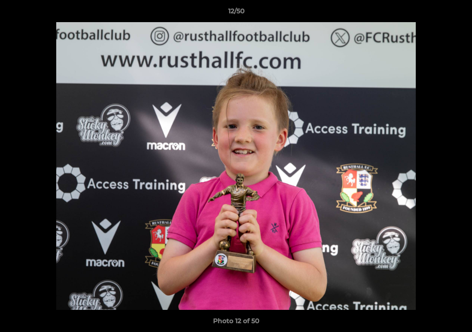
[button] (455, 13)
